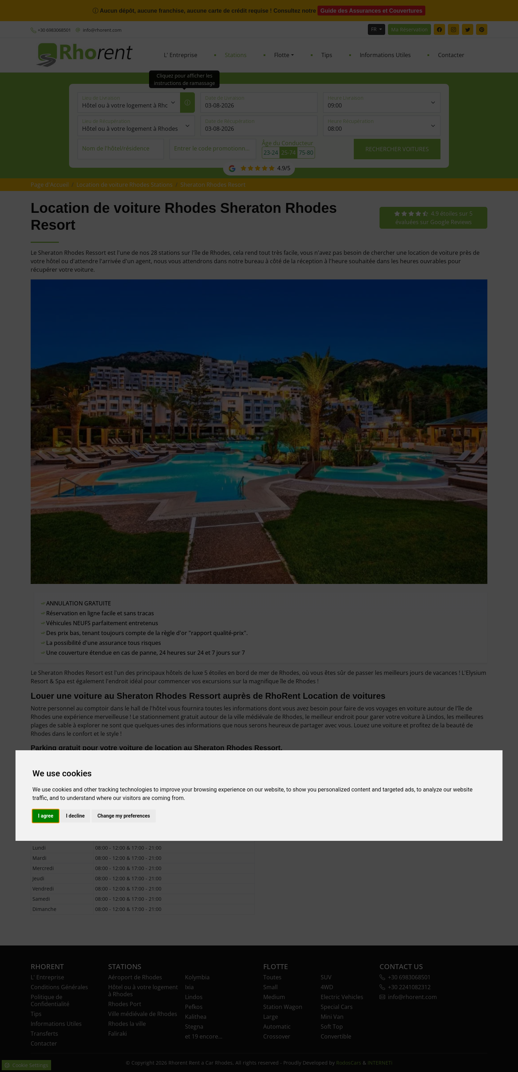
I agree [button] (45, 816)
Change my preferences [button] (123, 816)
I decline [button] (75, 816)
